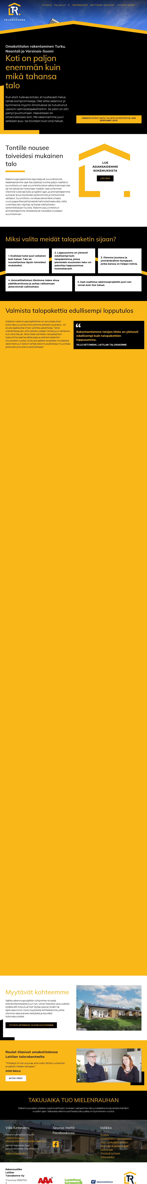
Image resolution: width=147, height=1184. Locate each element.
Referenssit (80, 5)
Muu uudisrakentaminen (114, 1009)
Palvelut (60, 5)
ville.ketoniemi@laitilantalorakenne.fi (26, 1007)
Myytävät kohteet (103, 5)
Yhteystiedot (126, 5)
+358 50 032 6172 (15, 1004)
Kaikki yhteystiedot (16, 1020)
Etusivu (47, 5)
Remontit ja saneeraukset (114, 1012)
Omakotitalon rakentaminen (116, 1005)
